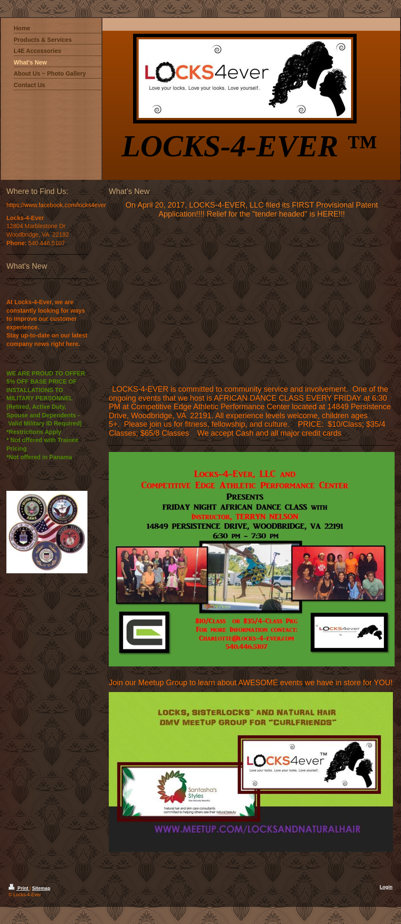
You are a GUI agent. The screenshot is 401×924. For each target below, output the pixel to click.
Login (386, 886)
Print (19, 888)
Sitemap (41, 888)
